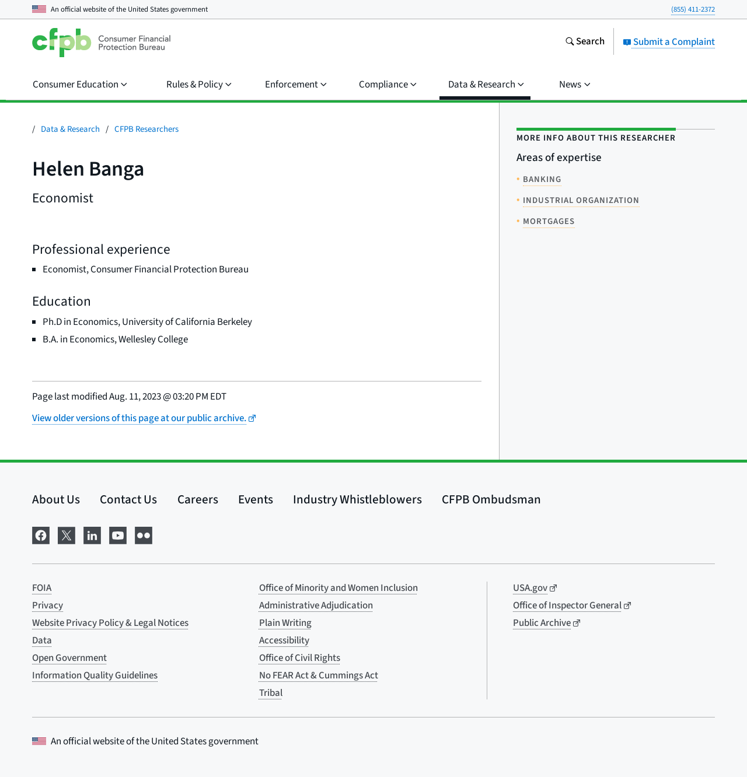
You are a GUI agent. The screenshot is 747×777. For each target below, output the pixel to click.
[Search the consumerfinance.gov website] (585, 43)
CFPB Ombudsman (491, 499)
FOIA (41, 588)
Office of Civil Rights (299, 658)
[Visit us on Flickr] (143, 535)
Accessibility (284, 641)
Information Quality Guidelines (95, 675)
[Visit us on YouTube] (118, 535)
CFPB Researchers (146, 129)
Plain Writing (285, 623)
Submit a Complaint (669, 42)
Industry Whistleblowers (357, 499)
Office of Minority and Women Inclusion (338, 588)
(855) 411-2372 (693, 9)
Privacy (47, 605)
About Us (56, 499)
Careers (197, 499)
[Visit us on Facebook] (41, 535)
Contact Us (128, 499)
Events (255, 499)
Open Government (69, 658)
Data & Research (70, 129)
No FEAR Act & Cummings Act (318, 675)
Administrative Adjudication (316, 605)
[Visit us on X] (66, 535)
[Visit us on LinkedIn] (92, 535)
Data (42, 641)
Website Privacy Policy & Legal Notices (110, 623)
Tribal (270, 693)
